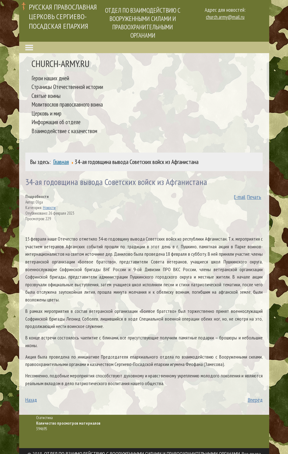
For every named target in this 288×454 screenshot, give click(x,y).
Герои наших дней (50, 78)
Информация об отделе (56, 122)
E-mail (239, 196)
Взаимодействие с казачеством (64, 131)
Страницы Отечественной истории (67, 86)
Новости (49, 207)
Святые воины (46, 95)
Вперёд (255, 399)
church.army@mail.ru (225, 16)
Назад (31, 399)
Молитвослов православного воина (67, 104)
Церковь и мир (46, 113)
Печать (254, 196)
